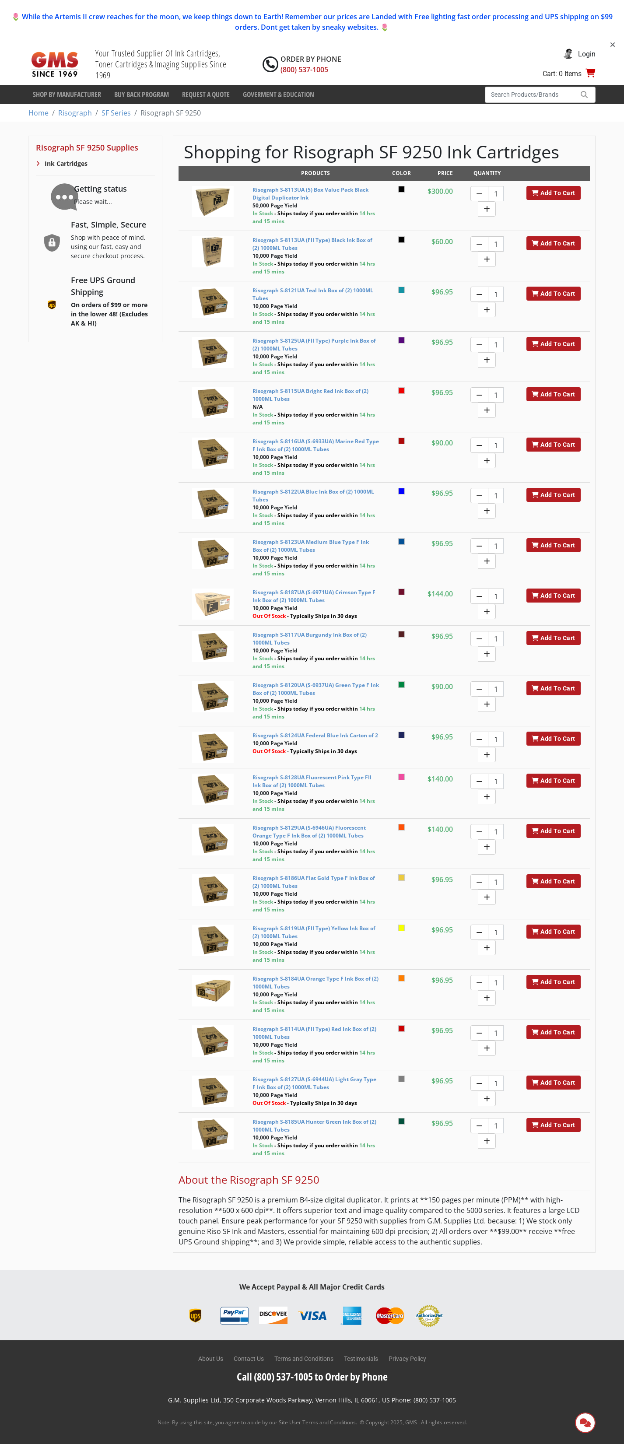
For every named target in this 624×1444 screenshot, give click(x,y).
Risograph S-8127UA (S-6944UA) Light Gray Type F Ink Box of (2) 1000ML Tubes (314, 1083)
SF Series (116, 113)
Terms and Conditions (303, 1358)
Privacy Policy (407, 1358)
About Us (210, 1358)
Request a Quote (206, 94)
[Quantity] (496, 193)
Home (38, 113)
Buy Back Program (141, 94)
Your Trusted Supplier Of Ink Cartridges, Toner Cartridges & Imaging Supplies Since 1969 (161, 64)
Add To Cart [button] (553, 192)
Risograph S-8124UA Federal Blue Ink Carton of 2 (315, 735)
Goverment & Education (278, 94)
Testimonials (361, 1358)
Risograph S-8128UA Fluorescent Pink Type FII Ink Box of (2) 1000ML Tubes (312, 781)
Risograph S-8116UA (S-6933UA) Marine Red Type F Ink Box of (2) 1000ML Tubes (315, 445)
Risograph (75, 113)
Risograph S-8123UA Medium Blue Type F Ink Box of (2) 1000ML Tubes (310, 546)
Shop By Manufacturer (67, 94)
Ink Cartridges (65, 163)
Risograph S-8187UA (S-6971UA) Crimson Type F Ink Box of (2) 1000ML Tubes (313, 596)
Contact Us (249, 1358)
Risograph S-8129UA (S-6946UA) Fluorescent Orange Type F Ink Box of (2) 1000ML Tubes (309, 831)
